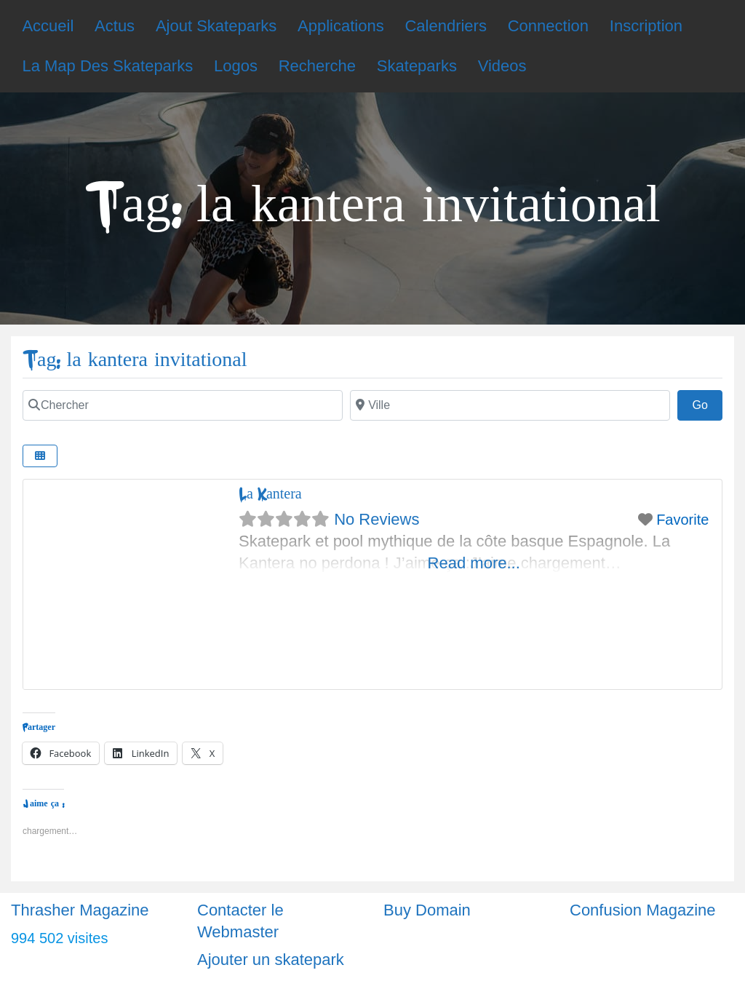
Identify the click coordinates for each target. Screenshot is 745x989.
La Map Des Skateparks (107, 66)
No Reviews (376, 519)
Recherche (317, 66)
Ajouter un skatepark (270, 959)
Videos (502, 66)
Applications (341, 26)
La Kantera (270, 493)
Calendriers (446, 26)
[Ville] (510, 405)
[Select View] (40, 456)
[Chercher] (183, 405)
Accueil (47, 26)
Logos (236, 66)
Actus (115, 26)
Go (707, 403)
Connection (548, 26)
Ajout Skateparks (216, 26)
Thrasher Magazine (80, 910)
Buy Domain (427, 910)
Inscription (646, 26)
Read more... (474, 563)
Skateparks (417, 66)
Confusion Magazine (643, 910)
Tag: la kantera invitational (135, 359)
